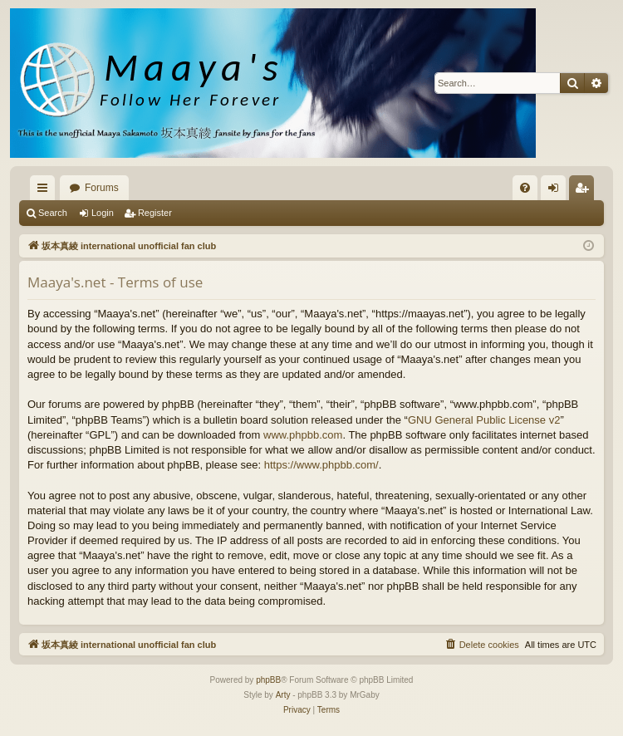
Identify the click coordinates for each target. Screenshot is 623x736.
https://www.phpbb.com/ (321, 465)
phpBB (268, 679)
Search (52, 213)
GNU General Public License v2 (484, 420)
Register (155, 213)
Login (102, 213)
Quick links (46, 191)
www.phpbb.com (302, 435)
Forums (102, 188)
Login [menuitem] (557, 191)
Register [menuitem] (585, 191)
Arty (283, 694)
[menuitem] (525, 187)
